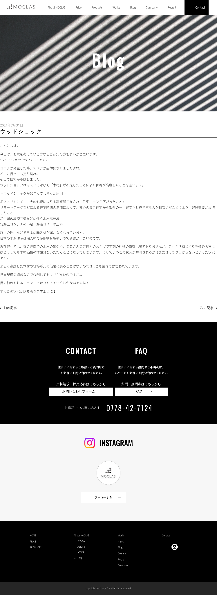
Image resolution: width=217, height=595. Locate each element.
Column (122, 553)
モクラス (106, 588)
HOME (33, 535)
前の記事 (10, 308)
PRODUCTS (35, 547)
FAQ (79, 558)
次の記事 (206, 308)
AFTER (80, 552)
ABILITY (81, 546)
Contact (200, 7)
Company (123, 565)
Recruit (121, 559)
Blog (120, 547)
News (121, 541)
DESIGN (81, 541)
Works (121, 535)
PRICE (33, 541)
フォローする (103, 497)
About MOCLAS (81, 535)
